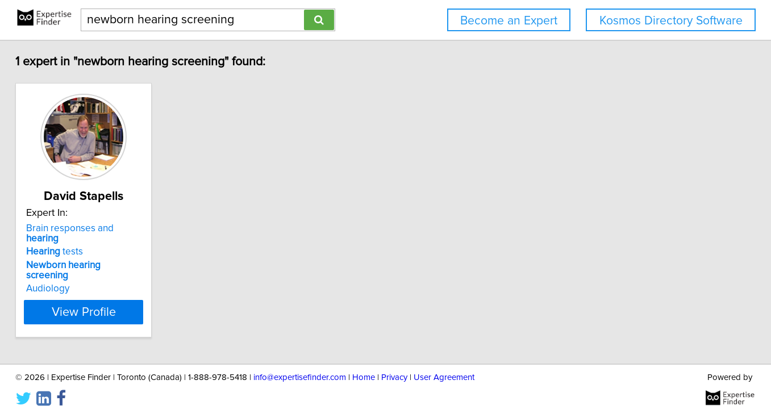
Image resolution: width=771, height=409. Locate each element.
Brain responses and (117, 228)
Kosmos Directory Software (671, 21)
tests (84, 241)
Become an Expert (508, 21)
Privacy (394, 368)
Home (363, 368)
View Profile (127, 291)
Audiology (77, 268)
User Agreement (444, 368)
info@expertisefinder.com (299, 368)
